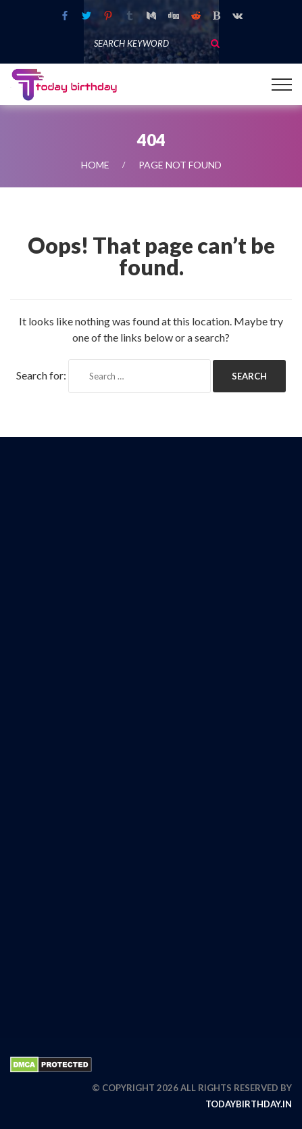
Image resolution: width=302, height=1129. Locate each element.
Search (214, 43)
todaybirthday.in (248, 1104)
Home (95, 164)
